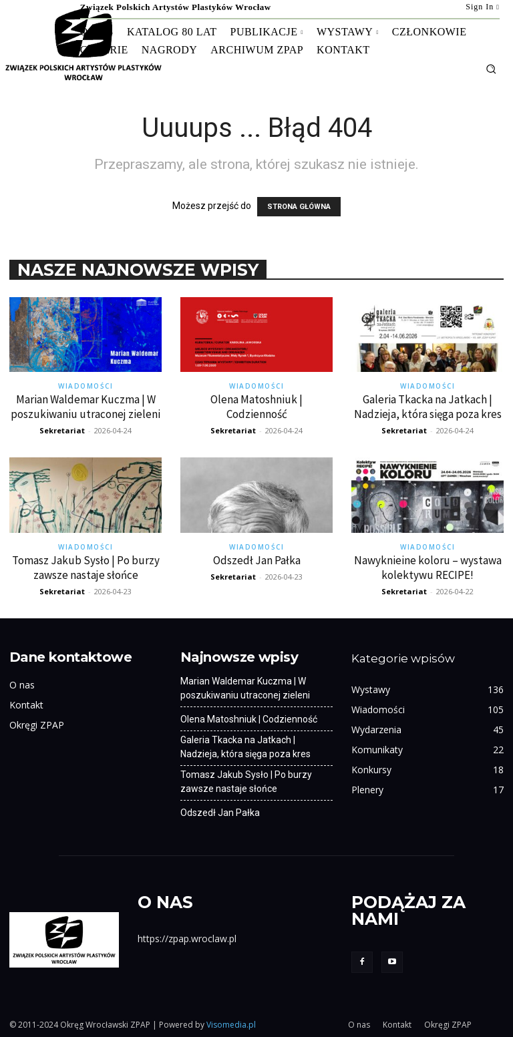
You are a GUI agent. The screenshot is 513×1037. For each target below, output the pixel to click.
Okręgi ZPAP (36, 724)
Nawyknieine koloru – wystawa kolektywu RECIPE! (428, 567)
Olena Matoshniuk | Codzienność (256, 406)
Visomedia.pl (231, 1024)
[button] (491, 68)
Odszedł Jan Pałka (257, 560)
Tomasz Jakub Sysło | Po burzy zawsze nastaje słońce (86, 567)
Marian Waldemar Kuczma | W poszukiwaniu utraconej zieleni (85, 406)
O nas (22, 684)
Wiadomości (85, 386)
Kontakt (26, 704)
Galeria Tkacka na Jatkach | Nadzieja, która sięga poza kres (428, 406)
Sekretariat (62, 430)
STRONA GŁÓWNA (299, 206)
